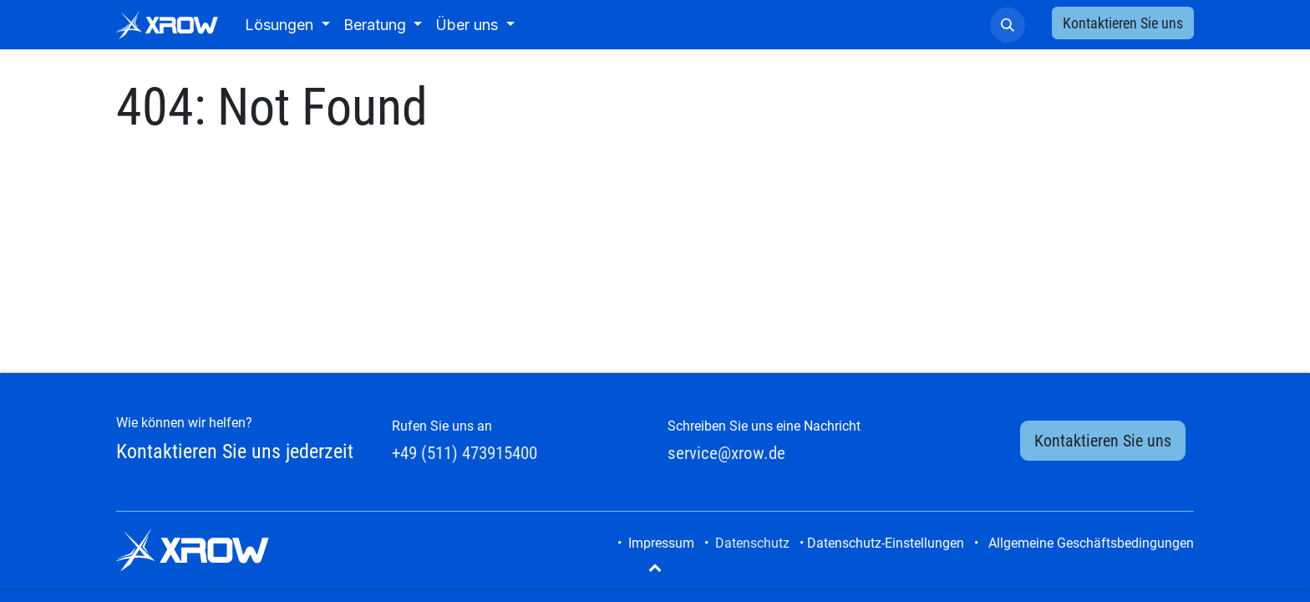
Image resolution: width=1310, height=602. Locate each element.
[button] (1007, 25)
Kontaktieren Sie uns (1123, 23)
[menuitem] (287, 25)
